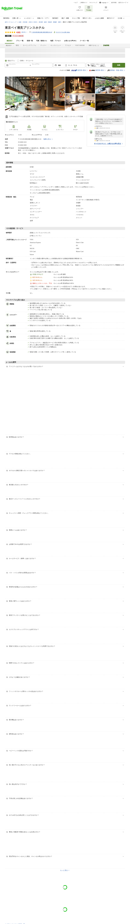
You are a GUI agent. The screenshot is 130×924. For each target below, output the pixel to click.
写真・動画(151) (41, 41)
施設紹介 (9, 45)
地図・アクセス (55, 41)
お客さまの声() (70, 41)
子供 (74, 65)
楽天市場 (113, 2)
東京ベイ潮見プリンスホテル (25, 27)
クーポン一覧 (84, 41)
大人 (69, 65)
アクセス (68, 45)
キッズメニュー (56, 45)
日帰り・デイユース (26, 60)
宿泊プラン (11, 60)
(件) (24, 32)
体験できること (94, 45)
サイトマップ (93, 2)
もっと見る (64, 870)
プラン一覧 (19, 41)
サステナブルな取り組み (63, 32)
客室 (17, 45)
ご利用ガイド (83, 2)
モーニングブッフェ (29, 45)
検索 (118, 65)
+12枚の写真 (110, 102)
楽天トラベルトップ (10, 22)
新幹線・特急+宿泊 (115, 70)
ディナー (43, 45)
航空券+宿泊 (78, 70)
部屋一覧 (30, 41)
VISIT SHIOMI (80, 45)
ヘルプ (76, 2)
